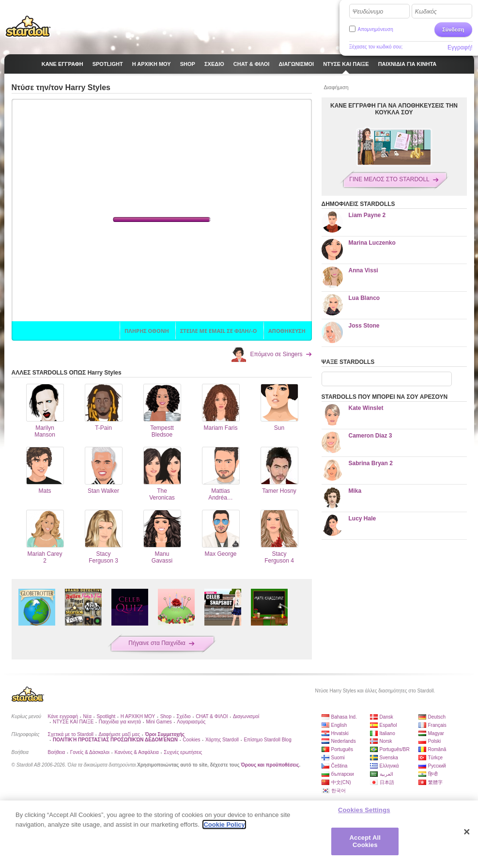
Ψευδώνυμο (368, 11)
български (342, 774)
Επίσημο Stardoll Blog (267, 739)
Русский (437, 766)
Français (437, 725)
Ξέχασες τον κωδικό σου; (376, 46)
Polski (434, 741)
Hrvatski (340, 733)
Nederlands (343, 741)
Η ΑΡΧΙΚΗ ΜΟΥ (138, 716)
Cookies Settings (364, 810)
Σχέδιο (183, 716)
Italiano (387, 733)
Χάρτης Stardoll (222, 739)
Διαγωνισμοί (246, 716)
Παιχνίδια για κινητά (120, 721)
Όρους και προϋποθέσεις (270, 765)
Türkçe (435, 757)
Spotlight (105, 716)
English (339, 725)
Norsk (386, 741)
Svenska (389, 757)
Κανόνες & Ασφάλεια (136, 752)
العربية (386, 774)
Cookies (191, 739)
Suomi (338, 757)
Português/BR (395, 749)
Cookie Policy (224, 824)
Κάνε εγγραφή (63, 716)
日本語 (387, 782)
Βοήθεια (56, 752)
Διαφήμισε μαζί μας (119, 734)
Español (388, 725)
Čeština (339, 766)
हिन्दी (433, 774)
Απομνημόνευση (375, 29)
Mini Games (158, 721)
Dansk (386, 717)
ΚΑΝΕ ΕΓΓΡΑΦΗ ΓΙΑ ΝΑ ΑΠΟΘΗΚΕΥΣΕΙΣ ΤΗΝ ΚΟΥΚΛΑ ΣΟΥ (394, 109)
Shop (165, 716)
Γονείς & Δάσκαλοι (89, 752)
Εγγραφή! (460, 47)
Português (342, 749)
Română (437, 749)
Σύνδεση (453, 29)
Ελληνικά (389, 766)
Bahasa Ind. (344, 717)
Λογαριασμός (191, 721)
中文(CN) (341, 782)
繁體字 (435, 782)
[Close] (467, 832)
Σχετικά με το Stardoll (71, 734)
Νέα (87, 716)
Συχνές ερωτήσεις (183, 752)
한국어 (338, 790)
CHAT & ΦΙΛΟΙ (212, 716)
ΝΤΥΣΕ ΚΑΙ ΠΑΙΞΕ (73, 721)
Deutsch (437, 717)
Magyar (436, 733)
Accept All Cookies (365, 841)
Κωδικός (426, 11)
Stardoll (28, 26)
